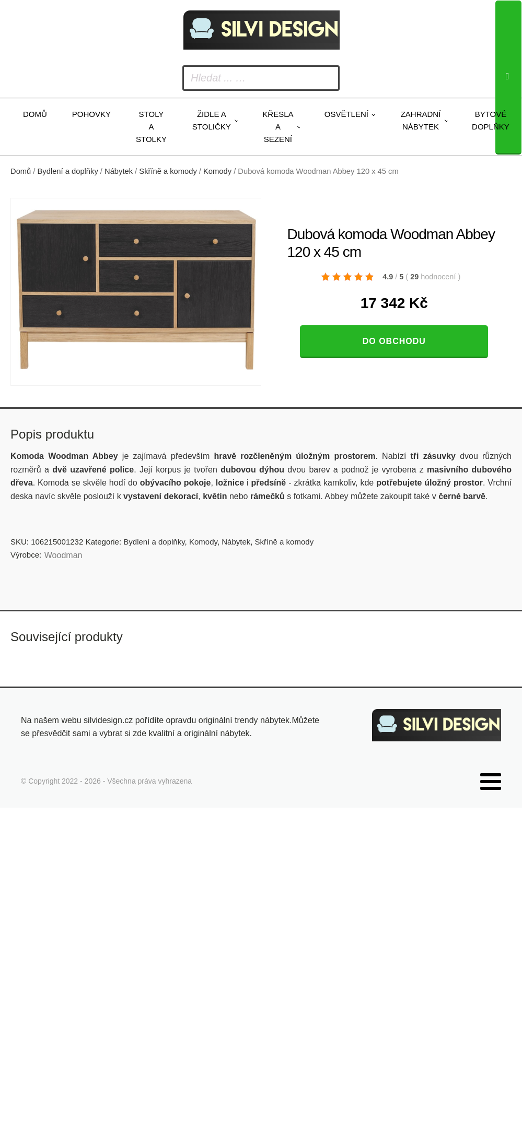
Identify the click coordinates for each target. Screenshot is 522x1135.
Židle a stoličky (211, 120)
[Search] (508, 78)
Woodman (63, 555)
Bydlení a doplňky (68, 171)
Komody (217, 171)
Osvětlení (346, 114)
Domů (35, 114)
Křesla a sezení (277, 127)
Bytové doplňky (490, 120)
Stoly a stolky (151, 127)
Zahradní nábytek (421, 120)
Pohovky (91, 114)
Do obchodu (394, 341)
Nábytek (119, 171)
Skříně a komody (167, 171)
